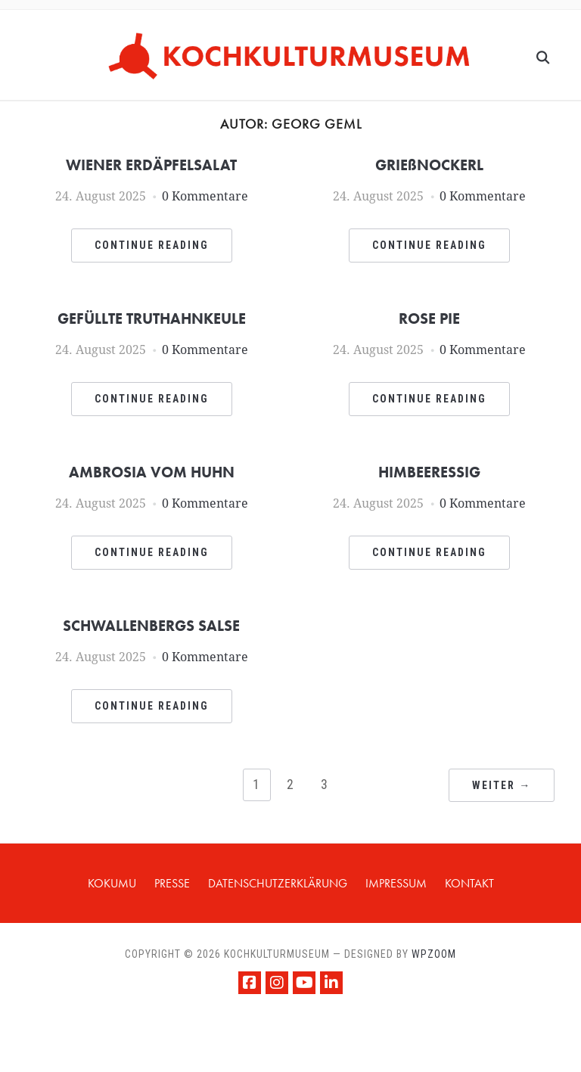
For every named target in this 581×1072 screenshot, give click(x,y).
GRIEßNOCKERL (429, 165)
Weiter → (501, 785)
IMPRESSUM (396, 883)
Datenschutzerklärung (277, 883)
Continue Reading (152, 245)
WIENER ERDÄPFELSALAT (151, 165)
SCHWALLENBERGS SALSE (151, 625)
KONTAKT (469, 883)
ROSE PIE (429, 318)
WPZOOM (434, 954)
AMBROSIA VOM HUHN (152, 472)
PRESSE (172, 883)
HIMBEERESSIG (429, 472)
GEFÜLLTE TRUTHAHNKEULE (151, 318)
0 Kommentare (205, 196)
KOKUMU (112, 883)
